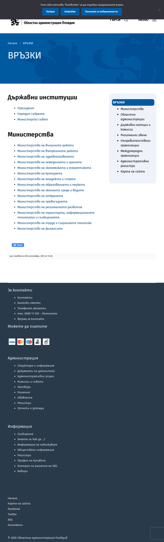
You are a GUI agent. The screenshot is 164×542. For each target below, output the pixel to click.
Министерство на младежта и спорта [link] (46, 179)
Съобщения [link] (25, 434)
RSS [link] (10, 519)
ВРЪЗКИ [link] (28, 43)
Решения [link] (23, 392)
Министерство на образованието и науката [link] (51, 184)
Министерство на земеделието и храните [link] (49, 162)
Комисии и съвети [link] (30, 381)
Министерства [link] (132, 109)
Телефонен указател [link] (31, 308)
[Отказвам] (159, 10)
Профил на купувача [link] (31, 460)
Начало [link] (12, 43)
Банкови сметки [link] (29, 303)
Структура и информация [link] (35, 365)
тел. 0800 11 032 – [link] (37, 313)
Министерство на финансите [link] (40, 228)
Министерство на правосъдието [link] (42, 201)
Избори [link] (22, 471)
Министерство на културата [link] (39, 173)
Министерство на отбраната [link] (40, 196)
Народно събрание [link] (31, 114)
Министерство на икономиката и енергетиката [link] (54, 168)
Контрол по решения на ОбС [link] (37, 466)
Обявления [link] (24, 397)
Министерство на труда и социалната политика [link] (54, 223)
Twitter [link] (12, 514)
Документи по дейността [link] (36, 371)
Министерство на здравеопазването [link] (45, 156)
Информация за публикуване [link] (37, 444)
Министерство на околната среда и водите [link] (50, 190)
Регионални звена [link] (134, 135)
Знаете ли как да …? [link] (31, 439)
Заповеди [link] (24, 387)
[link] (53, 20)
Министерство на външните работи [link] (45, 145)
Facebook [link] (14, 509)
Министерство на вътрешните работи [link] (47, 151)
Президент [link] (25, 108)
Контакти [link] (25, 297)
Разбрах (50, 11)
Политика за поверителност (101, 11)
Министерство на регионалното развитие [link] (49, 207)
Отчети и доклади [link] (30, 408)
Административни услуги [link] (35, 376)
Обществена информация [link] (35, 450)
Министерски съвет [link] (32, 119)
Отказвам (70, 11)
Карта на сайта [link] (133, 171)
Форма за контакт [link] (30, 319)
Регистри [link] (24, 403)
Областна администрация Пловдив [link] (42, 537)
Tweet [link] (17, 245)
